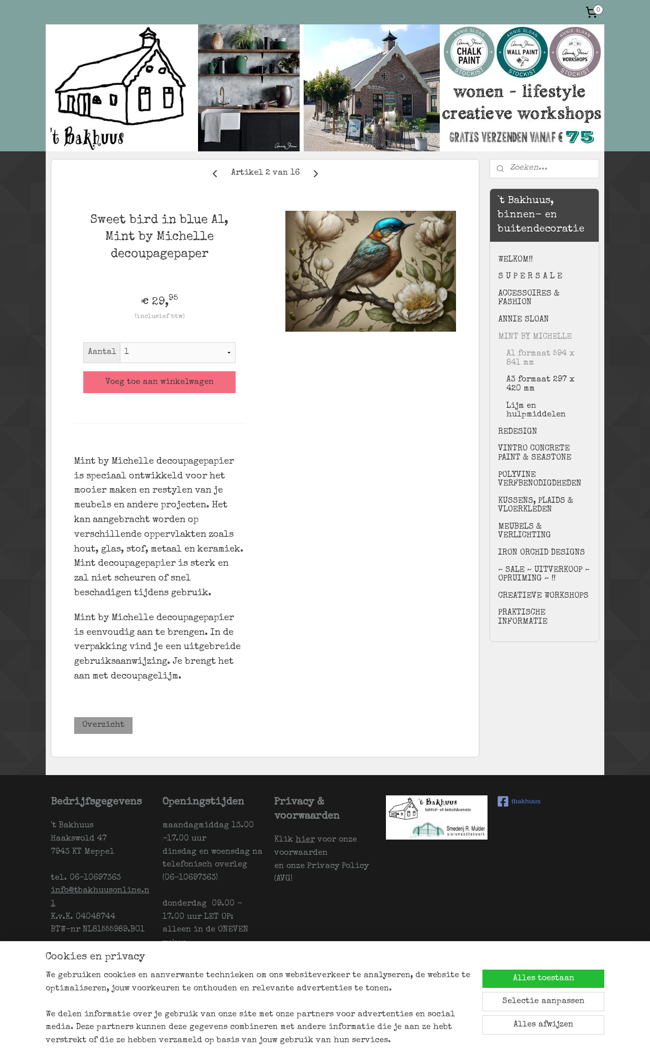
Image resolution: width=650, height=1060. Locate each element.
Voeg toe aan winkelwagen (160, 382)
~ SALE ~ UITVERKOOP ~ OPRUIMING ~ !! (544, 575)
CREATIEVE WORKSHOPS (543, 596)
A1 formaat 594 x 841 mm (540, 358)
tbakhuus (519, 801)
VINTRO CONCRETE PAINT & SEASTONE (534, 453)
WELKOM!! (515, 260)
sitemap (323, 1041)
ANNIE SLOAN (523, 320)
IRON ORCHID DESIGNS (541, 553)
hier (305, 840)
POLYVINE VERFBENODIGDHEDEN (539, 480)
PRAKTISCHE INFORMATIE (522, 617)
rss (343, 1041)
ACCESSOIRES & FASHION (529, 298)
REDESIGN (517, 432)
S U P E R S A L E (530, 277)
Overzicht (103, 725)
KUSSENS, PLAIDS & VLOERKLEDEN (535, 506)
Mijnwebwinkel (471, 1041)
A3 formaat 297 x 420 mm (540, 384)
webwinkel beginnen (381, 1041)
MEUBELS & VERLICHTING (524, 531)
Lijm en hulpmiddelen (536, 411)
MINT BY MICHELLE (535, 337)
